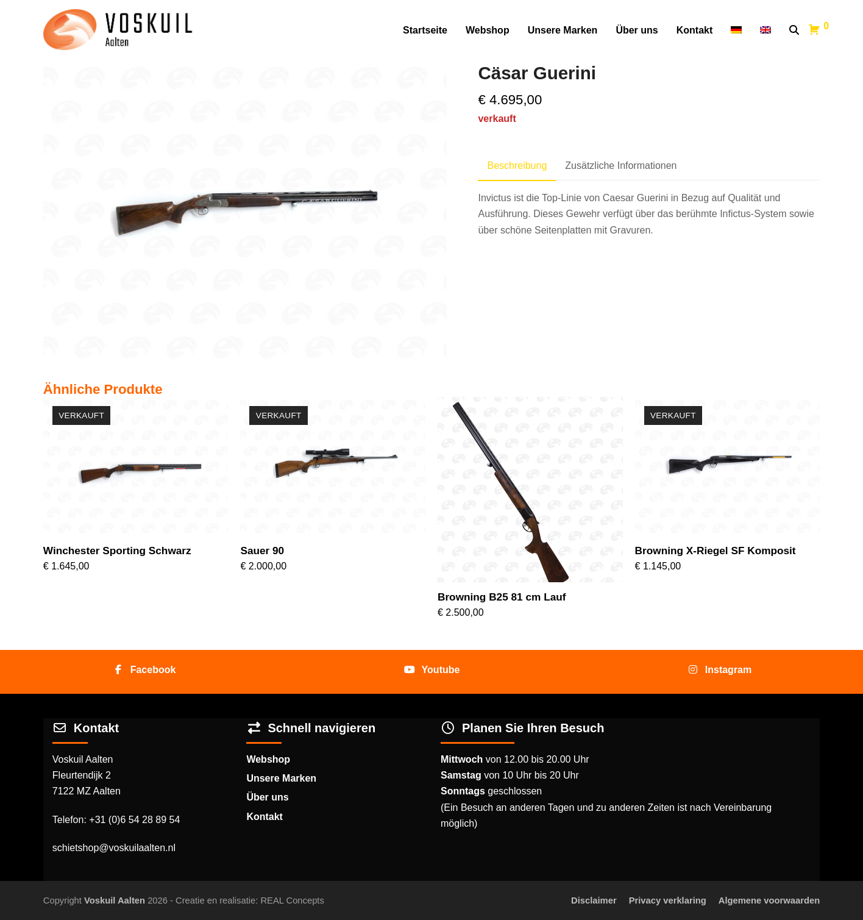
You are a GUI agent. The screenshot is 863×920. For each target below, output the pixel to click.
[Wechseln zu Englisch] (765, 30)
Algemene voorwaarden (769, 900)
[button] (794, 30)
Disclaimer (594, 900)
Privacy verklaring (667, 900)
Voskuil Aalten (114, 900)
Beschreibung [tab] (517, 165)
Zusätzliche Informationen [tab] (621, 165)
